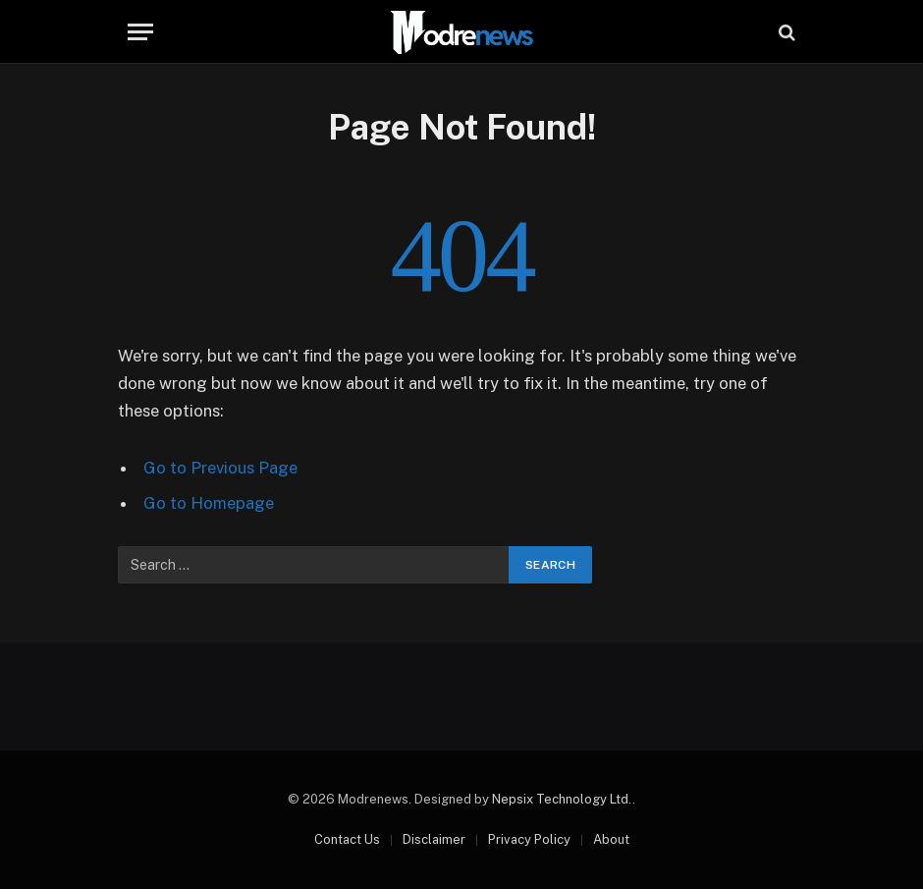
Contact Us (347, 839)
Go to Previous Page (220, 467)
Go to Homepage (208, 503)
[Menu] (140, 32)
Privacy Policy (529, 839)
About (611, 839)
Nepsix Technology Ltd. (562, 799)
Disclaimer (434, 839)
